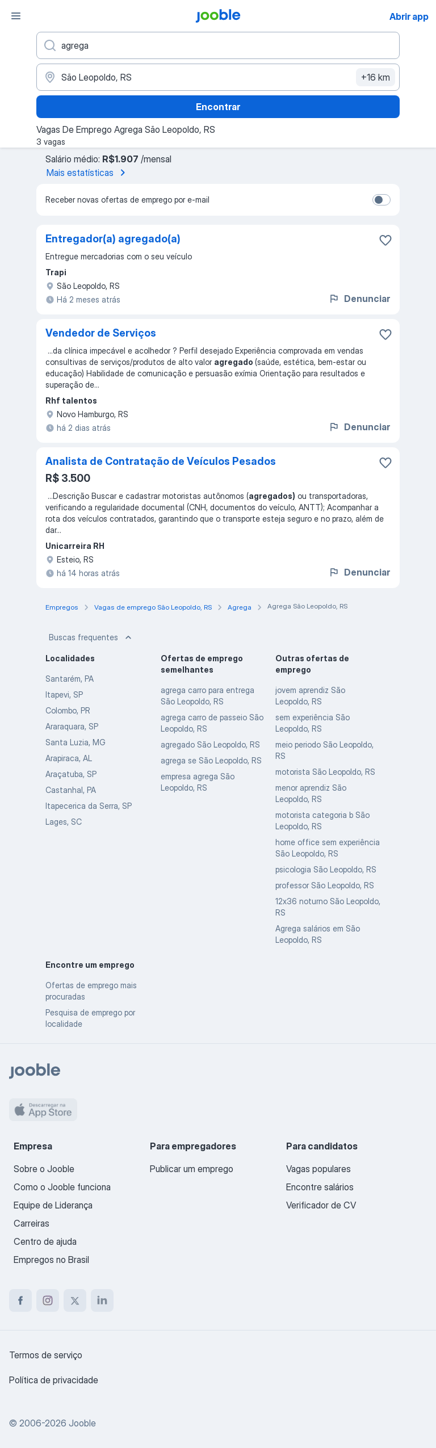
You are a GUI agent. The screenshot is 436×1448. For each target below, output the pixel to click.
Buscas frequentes (91, 637)
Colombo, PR (67, 710)
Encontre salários (320, 1187)
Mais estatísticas (88, 172)
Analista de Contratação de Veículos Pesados (160, 461)
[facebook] (20, 1300)
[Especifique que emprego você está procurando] (218, 45)
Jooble (82, 1423)
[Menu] (16, 16)
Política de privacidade (53, 1380)
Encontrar (218, 106)
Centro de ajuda (45, 1241)
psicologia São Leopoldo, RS (325, 869)
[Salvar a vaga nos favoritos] (385, 240)
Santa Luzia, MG (75, 742)
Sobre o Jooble (44, 1168)
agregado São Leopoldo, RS (210, 744)
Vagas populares (318, 1168)
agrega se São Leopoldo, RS (211, 760)
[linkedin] (102, 1300)
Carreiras (31, 1223)
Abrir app (409, 16)
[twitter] (75, 1300)
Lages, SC (63, 821)
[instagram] (47, 1300)
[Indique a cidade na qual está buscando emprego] (218, 77)
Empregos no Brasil (51, 1259)
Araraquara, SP (71, 726)
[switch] (381, 199)
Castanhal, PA (70, 790)
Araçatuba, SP (71, 774)
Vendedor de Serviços (100, 333)
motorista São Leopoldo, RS (325, 772)
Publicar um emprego (191, 1168)
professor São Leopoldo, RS (324, 885)
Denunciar (359, 298)
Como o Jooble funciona (62, 1187)
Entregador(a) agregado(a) (113, 239)
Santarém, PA (69, 678)
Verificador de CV (321, 1205)
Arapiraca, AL (68, 758)
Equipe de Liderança (53, 1205)
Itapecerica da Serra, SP (88, 806)
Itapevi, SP (64, 694)
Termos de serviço (45, 1355)
